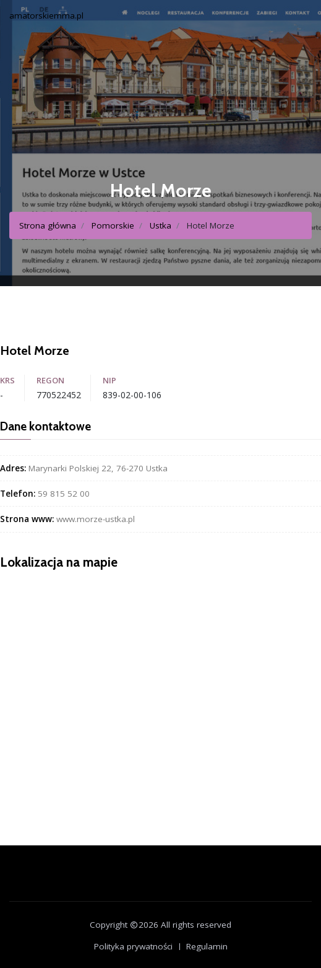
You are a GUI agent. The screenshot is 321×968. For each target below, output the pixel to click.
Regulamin (207, 946)
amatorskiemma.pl (46, 15)
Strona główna (47, 225)
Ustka (160, 225)
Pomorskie (113, 225)
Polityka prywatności (133, 946)
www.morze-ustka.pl (95, 519)
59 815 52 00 (64, 493)
